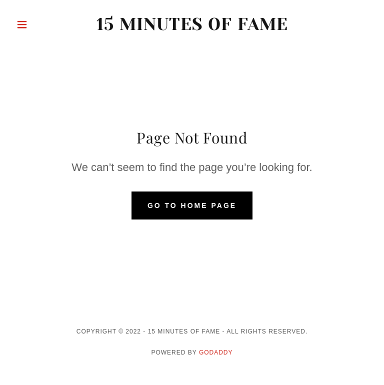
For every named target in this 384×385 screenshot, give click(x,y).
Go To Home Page (192, 206)
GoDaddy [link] (216, 352)
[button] (39, 24)
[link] (192, 27)
